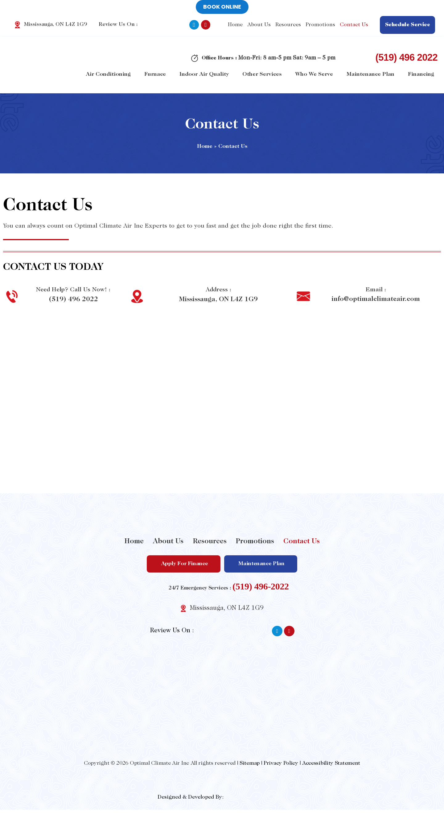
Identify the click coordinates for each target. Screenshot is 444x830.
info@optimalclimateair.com (376, 299)
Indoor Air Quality (204, 74)
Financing (421, 74)
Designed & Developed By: (191, 797)
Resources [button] (288, 25)
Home (235, 25)
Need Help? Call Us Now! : (73, 290)
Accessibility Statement (331, 763)
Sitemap (250, 763)
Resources (210, 541)
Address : (218, 290)
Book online (222, 6)
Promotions (320, 25)
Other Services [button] (262, 74)
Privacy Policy (281, 763)
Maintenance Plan (370, 74)
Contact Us (354, 25)
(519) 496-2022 (260, 586)
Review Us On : (138, 25)
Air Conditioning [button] (108, 74)
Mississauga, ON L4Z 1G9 (218, 299)
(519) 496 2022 (406, 57)
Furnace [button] (155, 74)
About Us (168, 541)
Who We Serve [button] (314, 74)
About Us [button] (259, 25)
